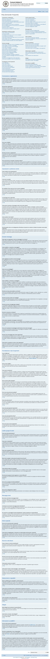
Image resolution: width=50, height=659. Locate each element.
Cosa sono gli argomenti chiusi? (7, 70)
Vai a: (29, 652)
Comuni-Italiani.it (15, 657)
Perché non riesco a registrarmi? (8, 27)
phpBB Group (32, 624)
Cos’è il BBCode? (5, 62)
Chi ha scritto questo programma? (31, 64)
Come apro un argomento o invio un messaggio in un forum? (13, 44)
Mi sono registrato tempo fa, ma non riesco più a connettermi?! (13, 25)
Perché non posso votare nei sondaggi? (9, 51)
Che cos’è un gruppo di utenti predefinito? (32, 25)
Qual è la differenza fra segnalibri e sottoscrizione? (34, 52)
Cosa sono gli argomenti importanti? (8, 69)
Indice (4, 9)
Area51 (8, 633)
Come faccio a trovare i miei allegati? (31, 60)
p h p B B (27, 658)
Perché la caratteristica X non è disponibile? (33, 65)
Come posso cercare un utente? (31, 47)
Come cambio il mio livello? (7, 38)
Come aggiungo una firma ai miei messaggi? (10, 46)
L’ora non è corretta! (5, 33)
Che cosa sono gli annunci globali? (8, 67)
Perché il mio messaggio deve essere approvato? (11, 57)
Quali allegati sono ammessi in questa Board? (33, 59)
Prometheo (28, 657)
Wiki (40, 11)
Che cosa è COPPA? (6, 26)
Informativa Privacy (34, 657)
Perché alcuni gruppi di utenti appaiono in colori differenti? (35, 24)
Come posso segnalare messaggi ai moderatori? (10, 54)
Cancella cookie (29, 655)
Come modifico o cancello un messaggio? (9, 45)
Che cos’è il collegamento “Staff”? (31, 26)
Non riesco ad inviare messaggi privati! (32, 30)
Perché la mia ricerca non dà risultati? (32, 44)
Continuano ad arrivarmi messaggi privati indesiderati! (34, 31)
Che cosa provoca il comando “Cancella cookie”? (10, 28)
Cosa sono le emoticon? (6, 65)
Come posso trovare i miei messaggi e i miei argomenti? (35, 48)
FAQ (43, 11)
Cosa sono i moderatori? (29, 19)
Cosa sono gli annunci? (6, 68)
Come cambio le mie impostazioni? (8, 32)
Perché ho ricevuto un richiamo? (8, 53)
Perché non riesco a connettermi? (8, 18)
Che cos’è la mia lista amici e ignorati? (32, 37)
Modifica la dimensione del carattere (47, 9)
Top (4, 83)
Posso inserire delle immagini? (7, 66)
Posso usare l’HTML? (6, 63)
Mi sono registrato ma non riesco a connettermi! (10, 24)
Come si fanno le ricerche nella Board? (32, 43)
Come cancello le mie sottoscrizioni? (31, 55)
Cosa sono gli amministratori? (30, 18)
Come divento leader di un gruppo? (31, 23)
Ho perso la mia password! (7, 23)
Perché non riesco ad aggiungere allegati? (9, 52)
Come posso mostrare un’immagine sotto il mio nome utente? (13, 37)
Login (47, 11)
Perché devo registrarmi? (6, 19)
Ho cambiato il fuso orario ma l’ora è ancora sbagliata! (11, 34)
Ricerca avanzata (45, 4)
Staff (24, 655)
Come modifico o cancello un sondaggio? (9, 48)
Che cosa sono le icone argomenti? (8, 71)
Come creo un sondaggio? (7, 47)
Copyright (20, 657)
